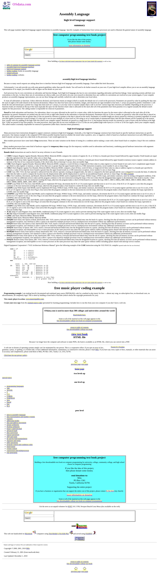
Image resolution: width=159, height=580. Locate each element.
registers (10, 425)
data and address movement (16, 429)
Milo (97, 356)
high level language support (16, 69)
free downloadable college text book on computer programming (79, 327)
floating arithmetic (13, 433)
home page (79, 375)
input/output (11, 453)
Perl (8, 410)
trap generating (12, 459)
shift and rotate (12, 443)
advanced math (12, 437)
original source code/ (34, 309)
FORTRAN (11, 404)
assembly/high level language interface (20, 67)
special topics (7, 384)
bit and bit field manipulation (17, 445)
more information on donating (79, 45)
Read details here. (79, 321)
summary (100, 61)
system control (12, 455)
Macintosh (28, 540)
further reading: (12, 71)
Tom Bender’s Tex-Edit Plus (59, 540)
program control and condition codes (20, 451)
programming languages (15, 392)
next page (84, 370)
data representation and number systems (21, 423)
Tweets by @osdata (118, 353)
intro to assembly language (16, 421)
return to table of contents (79, 333)
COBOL (10, 402)
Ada (8, 394)
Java (8, 406)
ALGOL (10, 396)
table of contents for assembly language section (23, 65)
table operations (12, 449)
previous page (76, 370)
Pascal (9, 408)
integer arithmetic (13, 431)
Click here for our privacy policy (15, 361)
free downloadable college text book (79, 335)
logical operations (13, 441)
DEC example (129, 174)
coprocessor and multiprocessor (18, 457)
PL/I (8, 412)
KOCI (70, 512)
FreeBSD (88, 540)
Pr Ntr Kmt (110, 497)
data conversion (12, 439)
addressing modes (13, 427)
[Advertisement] (94, 53)
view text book (79, 340)
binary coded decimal (14, 435)
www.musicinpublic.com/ (35, 305)
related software (12, 73)
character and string (14, 447)
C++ (8, 400)
